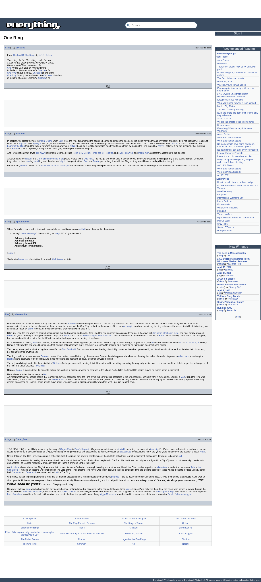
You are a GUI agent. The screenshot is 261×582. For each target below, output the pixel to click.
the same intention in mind (165, 333)
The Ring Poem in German (82, 523)
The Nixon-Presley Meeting (230, 109)
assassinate (125, 451)
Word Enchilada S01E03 (229, 141)
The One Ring (30, 544)
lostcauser (233, 281)
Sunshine (14, 467)
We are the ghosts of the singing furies (235, 122)
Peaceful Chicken (233, 293)
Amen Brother (224, 134)
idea (7, 314)
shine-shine (21, 314)
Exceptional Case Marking (230, 100)
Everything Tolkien (133, 533)
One (9, 68)
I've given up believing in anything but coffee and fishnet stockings (235, 160)
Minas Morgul (192, 342)
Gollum (23, 165)
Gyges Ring (66, 449)
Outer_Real (21, 439)
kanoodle (231, 310)
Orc (181, 342)
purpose (115, 477)
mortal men (143, 153)
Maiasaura (222, 63)
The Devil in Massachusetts (230, 78)
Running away (224, 308)
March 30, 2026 (224, 81)
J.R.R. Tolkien (46, 55)
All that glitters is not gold (134, 518)
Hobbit (10, 359)
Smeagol (64, 165)
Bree (161, 335)
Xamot (19, 370)
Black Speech (57, 259)
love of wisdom (14, 494)
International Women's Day (230, 198)
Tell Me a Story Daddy (228, 296)
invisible (72, 323)
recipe (221, 264)
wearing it (127, 326)
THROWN (41, 153)
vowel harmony (224, 191)
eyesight (37, 143)
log (219, 270)
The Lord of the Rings (185, 518)
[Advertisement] (130, 9)
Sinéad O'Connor (225, 227)
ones (26, 259)
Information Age (28, 233)
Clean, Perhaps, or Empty (230, 302)
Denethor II (31, 472)
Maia (183, 377)
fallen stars (161, 467)
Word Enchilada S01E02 (229, 137)
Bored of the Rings (30, 527)
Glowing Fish (234, 264)
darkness (47, 75)
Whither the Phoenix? (227, 207)
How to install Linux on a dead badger (235, 182)
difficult (73, 146)
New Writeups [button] (238, 246)
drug (28, 489)
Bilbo (30, 328)
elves (120, 153)
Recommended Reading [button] (239, 48)
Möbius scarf (223, 221)
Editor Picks (222, 179)
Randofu (20, 133)
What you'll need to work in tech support (236, 103)
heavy (160, 146)
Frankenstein (223, 204)
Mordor (67, 335)
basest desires (69, 491)
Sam (61, 141)
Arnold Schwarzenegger (179, 494)
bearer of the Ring (16, 146)
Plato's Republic (82, 449)
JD (228, 255)
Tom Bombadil (69, 349)
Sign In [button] (238, 33)
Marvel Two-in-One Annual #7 (232, 284)
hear (28, 161)
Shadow (42, 70)
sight (62, 161)
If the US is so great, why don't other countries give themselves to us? (29, 533)
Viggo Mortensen (108, 494)
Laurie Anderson (225, 201)
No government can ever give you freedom (237, 150)
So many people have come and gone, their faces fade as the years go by (235, 145)
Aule (193, 467)
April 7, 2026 (223, 290)
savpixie (229, 270)
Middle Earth (58, 379)
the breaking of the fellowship (97, 335)
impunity (154, 449)
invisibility (40, 365)
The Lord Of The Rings (24, 55)
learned (21, 259)
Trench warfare (224, 214)
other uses (183, 356)
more (238, 317)
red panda (222, 194)
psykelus (20, 47)
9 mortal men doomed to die (50, 158)
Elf (153, 342)
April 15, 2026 (224, 267)
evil (180, 456)
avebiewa (229, 275)
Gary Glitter (222, 224)
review (221, 287)
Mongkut (221, 211)
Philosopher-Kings (165, 491)
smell (36, 161)
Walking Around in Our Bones (231, 85)
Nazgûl (185, 544)
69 (133, 544)
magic (58, 233)
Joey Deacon (223, 60)
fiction (221, 281)
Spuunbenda (22, 221)
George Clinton (224, 230)
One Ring (11, 73)
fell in (75, 153)
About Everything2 (226, 53)
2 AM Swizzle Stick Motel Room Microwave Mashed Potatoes (232, 95)
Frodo (174, 143)
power (128, 489)
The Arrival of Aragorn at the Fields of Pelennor (81, 533)
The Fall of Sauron (30, 539)
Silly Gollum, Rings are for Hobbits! (96, 153)
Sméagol (133, 527)
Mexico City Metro (226, 106)
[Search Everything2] (161, 25)
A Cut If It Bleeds (225, 165)
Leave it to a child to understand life (234, 156)
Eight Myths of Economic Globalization (235, 217)
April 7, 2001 (223, 175)
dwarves (129, 153)
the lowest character (32, 491)
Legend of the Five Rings (134, 539)
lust (56, 472)
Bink (45, 374)
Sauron (15, 148)
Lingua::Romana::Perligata (230, 153)
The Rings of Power (133, 523)
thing (7, 47)
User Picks (221, 57)
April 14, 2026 (224, 118)
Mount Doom (45, 141)
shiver (11, 253)
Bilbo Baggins (185, 527)
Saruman (16, 472)
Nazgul (28, 158)
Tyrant (202, 451)
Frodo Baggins (186, 533)
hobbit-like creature (49, 165)
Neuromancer (224, 125)
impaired (23, 143)
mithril (82, 229)
